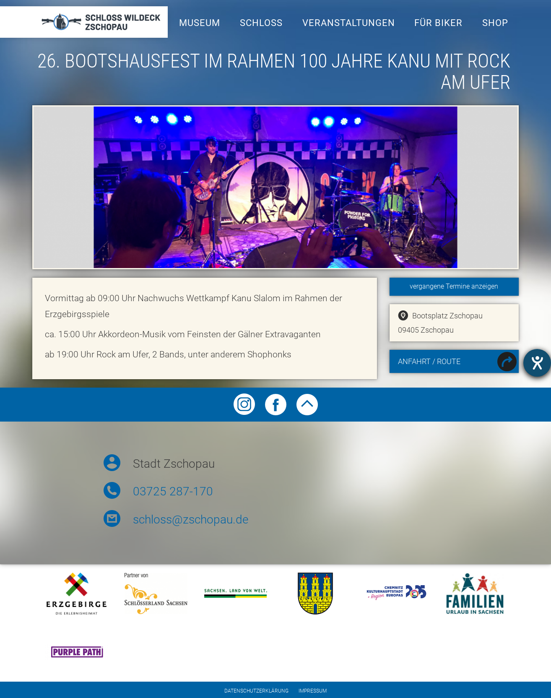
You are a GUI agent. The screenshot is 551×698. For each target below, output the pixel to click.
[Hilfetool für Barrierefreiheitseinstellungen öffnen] (537, 363)
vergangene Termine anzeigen (454, 286)
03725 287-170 (173, 491)
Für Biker (438, 23)
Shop (495, 23)
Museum (199, 23)
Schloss (261, 23)
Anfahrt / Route (457, 362)
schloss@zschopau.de (190, 519)
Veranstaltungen (348, 23)
